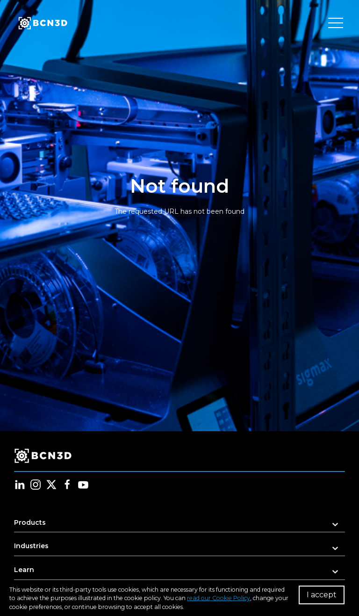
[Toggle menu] (335, 23)
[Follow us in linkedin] (19, 484)
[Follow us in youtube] (83, 484)
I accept (322, 594)
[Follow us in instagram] (35, 484)
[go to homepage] (42, 23)
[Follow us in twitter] (51, 484)
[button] (179, 525)
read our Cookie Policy (218, 598)
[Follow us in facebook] (67, 484)
